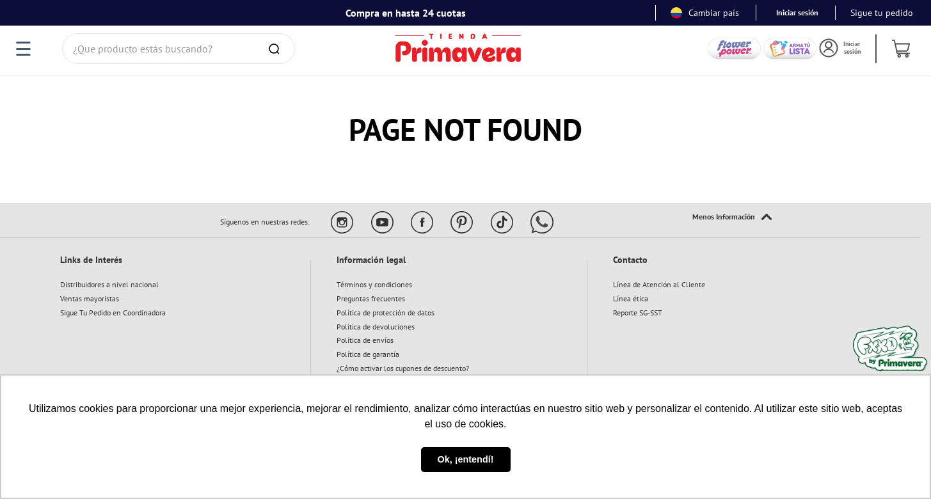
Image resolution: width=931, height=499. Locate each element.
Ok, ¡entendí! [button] (466, 459)
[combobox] (178, 48)
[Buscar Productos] (276, 48)
